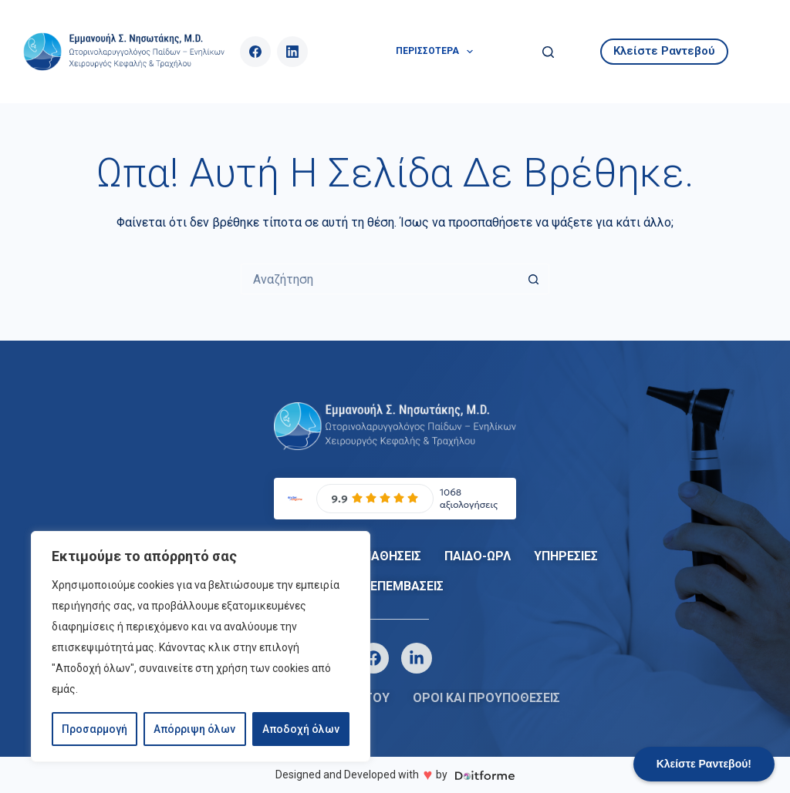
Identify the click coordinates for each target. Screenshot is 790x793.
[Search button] (533, 279)
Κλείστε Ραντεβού (664, 51)
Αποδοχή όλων (300, 729)
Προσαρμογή (94, 729)
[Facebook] (255, 51)
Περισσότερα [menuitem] (437, 51)
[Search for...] (379, 279)
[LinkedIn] (292, 51)
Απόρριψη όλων (194, 729)
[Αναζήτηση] (548, 52)
